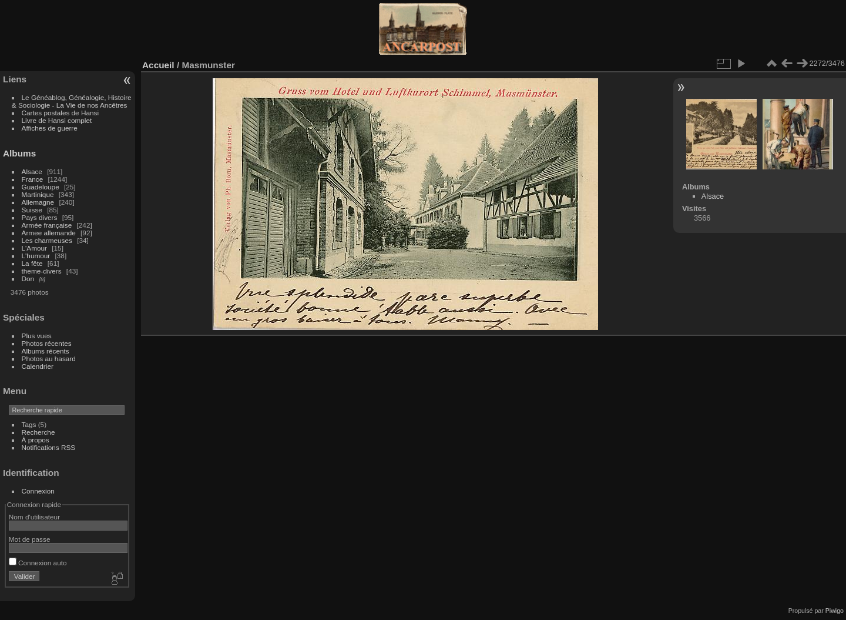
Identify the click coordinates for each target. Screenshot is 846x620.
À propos (35, 440)
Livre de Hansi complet (57, 120)
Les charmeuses (47, 240)
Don (28, 278)
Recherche (38, 432)
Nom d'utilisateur (34, 517)
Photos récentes (47, 343)
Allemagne (38, 202)
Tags (29, 424)
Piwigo (834, 610)
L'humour (36, 255)
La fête (32, 263)
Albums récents (45, 351)
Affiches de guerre (50, 128)
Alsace (32, 171)
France (32, 179)
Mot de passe (30, 539)
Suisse (32, 210)
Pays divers (40, 217)
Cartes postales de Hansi (60, 112)
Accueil (158, 65)
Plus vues (37, 335)
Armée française (47, 225)
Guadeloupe (40, 187)
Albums (19, 153)
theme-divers (42, 271)
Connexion (38, 491)
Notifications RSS (49, 447)
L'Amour (34, 248)
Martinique (38, 194)
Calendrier (37, 366)
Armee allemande (49, 232)
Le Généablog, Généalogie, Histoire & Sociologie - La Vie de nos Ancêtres (72, 101)
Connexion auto (38, 562)
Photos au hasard (49, 358)
